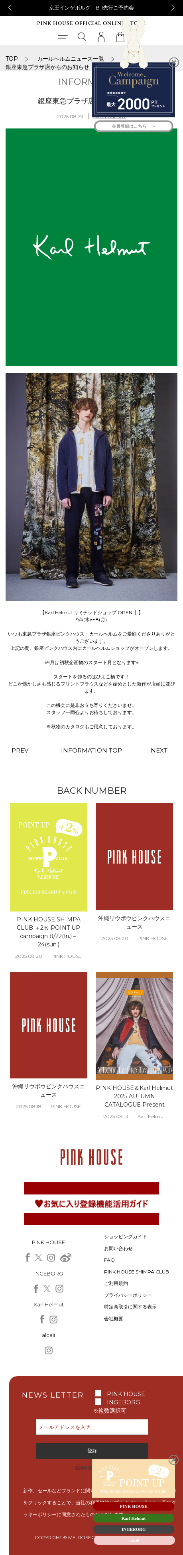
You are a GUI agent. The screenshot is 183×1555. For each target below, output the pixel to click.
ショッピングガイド (125, 1236)
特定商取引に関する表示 (130, 1307)
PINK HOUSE (126, 1394)
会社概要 (113, 1318)
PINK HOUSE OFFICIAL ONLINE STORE (91, 23)
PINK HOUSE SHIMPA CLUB (136, 1272)
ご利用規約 (116, 1283)
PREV (20, 750)
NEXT (159, 750)
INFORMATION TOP (91, 750)
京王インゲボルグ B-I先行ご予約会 (91, 7)
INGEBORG (123, 1402)
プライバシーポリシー (128, 1295)
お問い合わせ (118, 1248)
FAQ (109, 1260)
